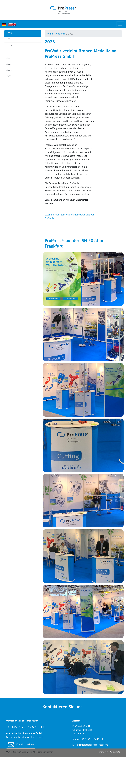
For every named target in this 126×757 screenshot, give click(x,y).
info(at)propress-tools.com (94, 744)
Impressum (103, 752)
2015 (9, 63)
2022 (9, 39)
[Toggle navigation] (120, 24)
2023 (9, 33)
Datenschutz (115, 752)
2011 (9, 75)
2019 (9, 45)
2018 (9, 51)
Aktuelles (60, 33)
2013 (9, 69)
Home (50, 33)
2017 (9, 57)
